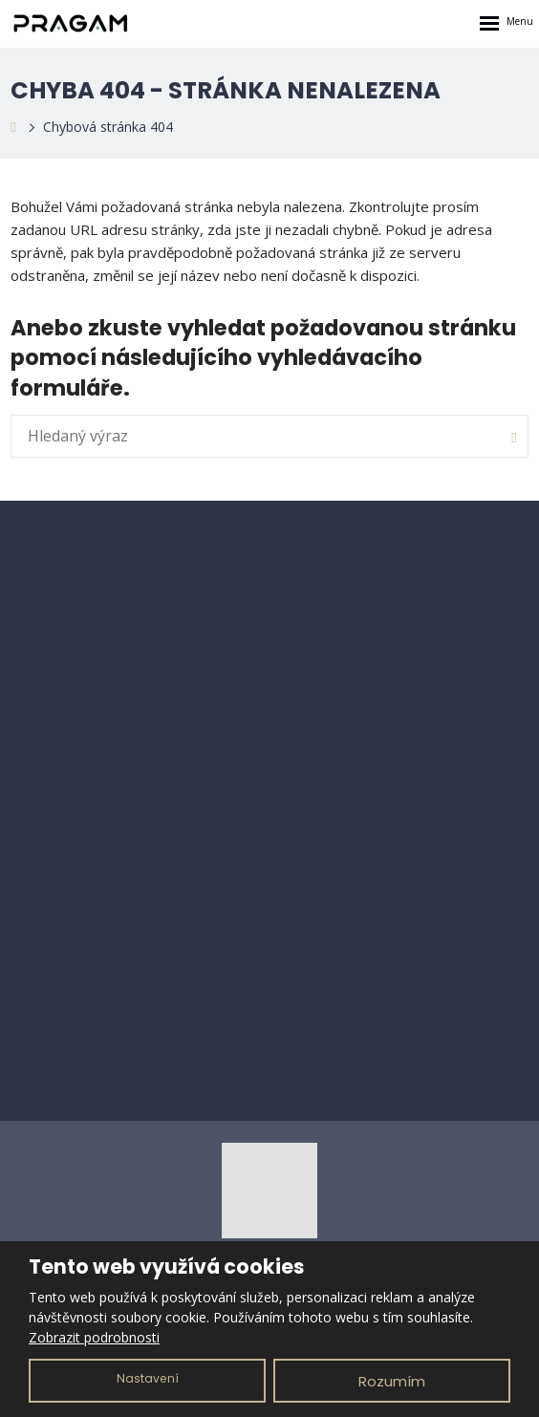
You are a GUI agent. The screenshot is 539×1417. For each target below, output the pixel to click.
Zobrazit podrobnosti (94, 1337)
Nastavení (148, 1378)
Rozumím (391, 1381)
